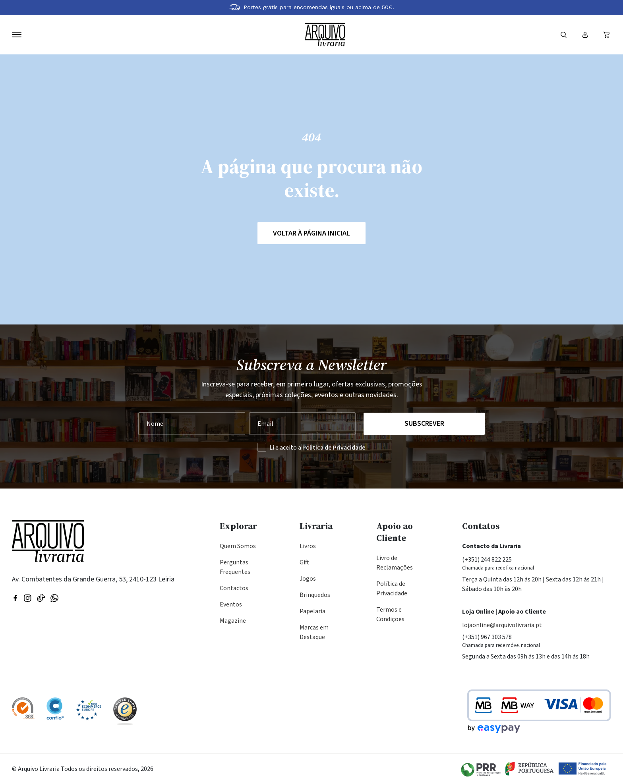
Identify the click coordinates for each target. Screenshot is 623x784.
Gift (304, 562)
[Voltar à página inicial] (325, 34)
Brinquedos (315, 595)
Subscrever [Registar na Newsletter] (424, 424)
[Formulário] (563, 34)
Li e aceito (317, 447)
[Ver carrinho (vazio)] (606, 34)
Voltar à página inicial (311, 233)
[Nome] (191, 423)
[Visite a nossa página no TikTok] (41, 597)
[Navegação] (16, 34)
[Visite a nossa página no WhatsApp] (54, 597)
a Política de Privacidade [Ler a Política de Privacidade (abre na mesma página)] (332, 447)
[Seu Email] (302, 423)
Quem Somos (238, 546)
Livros (308, 546)
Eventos (231, 604)
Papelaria (312, 611)
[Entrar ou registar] (585, 34)
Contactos (234, 588)
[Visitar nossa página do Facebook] (15, 597)
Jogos (308, 578)
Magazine (233, 620)
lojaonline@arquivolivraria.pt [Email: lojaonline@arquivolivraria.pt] (502, 625)
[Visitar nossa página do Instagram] (27, 597)
